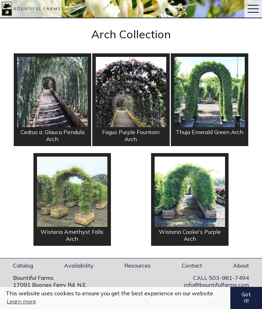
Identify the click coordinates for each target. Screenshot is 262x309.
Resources (137, 265)
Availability (79, 265)
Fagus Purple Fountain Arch (131, 136)
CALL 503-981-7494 (221, 277)
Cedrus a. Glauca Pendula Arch (52, 136)
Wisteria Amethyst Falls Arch (72, 235)
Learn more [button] (21, 301)
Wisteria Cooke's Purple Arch (190, 235)
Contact (192, 265)
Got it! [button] (246, 297)
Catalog (23, 265)
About (241, 265)
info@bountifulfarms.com (216, 284)
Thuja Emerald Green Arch (209, 132)
